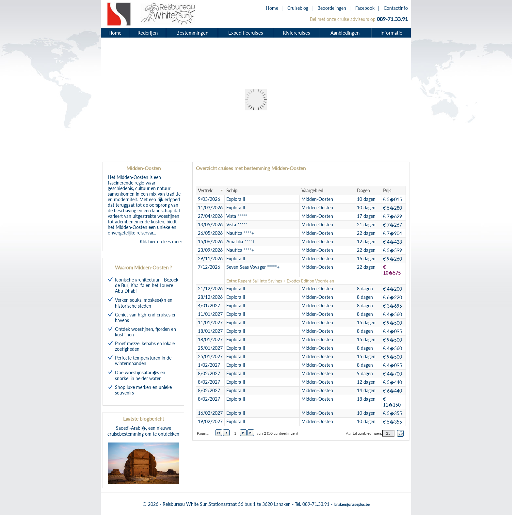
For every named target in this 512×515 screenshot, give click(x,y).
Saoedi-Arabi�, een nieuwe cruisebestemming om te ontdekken (143, 455)
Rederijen (147, 33)
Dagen (363, 190)
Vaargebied (312, 190)
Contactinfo (396, 8)
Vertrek (205, 190)
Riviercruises (296, 33)
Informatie (391, 33)
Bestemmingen (192, 33)
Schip (231, 190)
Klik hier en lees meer (161, 241)
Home (272, 8)
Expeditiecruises (245, 33)
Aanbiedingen (345, 33)
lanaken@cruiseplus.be (352, 504)
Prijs (387, 190)
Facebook (365, 8)
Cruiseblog (297, 8)
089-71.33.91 (392, 19)
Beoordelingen (331, 8)
